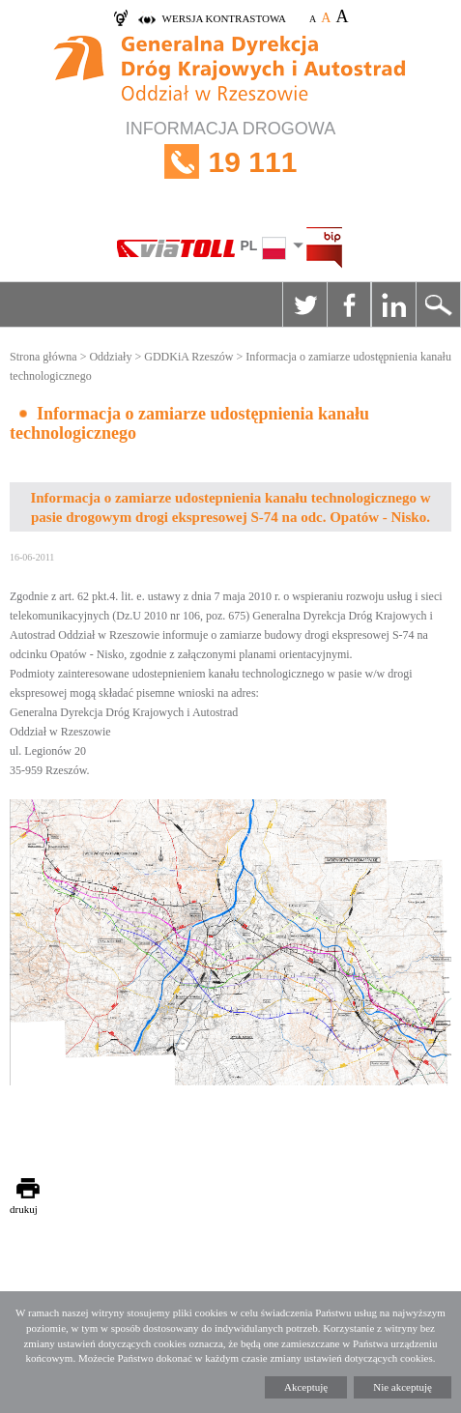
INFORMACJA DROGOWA (230, 162)
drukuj (24, 1209)
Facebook (349, 304)
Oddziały (110, 356)
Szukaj (438, 304)
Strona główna (43, 356)
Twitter (304, 304)
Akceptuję (306, 1387)
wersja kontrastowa (224, 18)
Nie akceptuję (402, 1387)
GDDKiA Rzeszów (188, 356)
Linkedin (393, 304)
